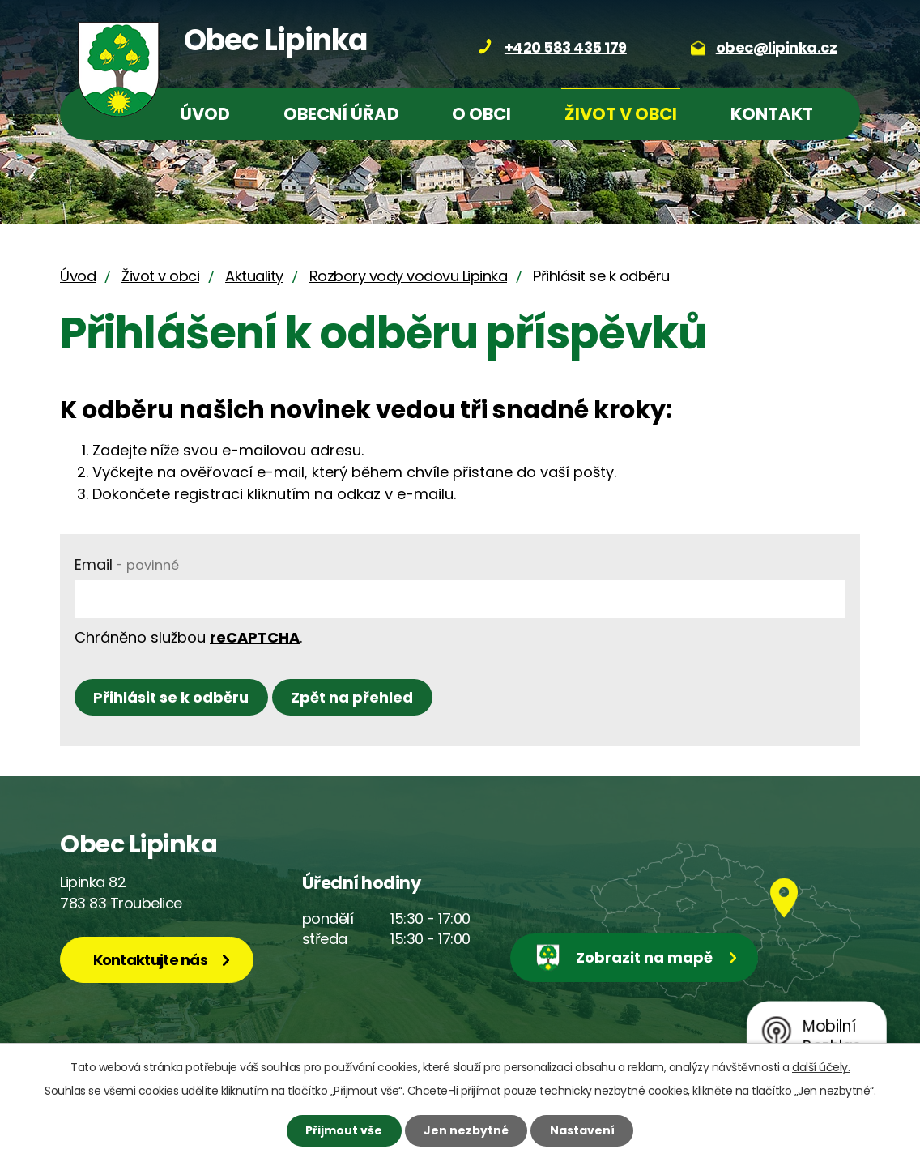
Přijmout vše (343, 1130)
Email (127, 564)
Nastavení (582, 1130)
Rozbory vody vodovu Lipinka (408, 276)
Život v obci (620, 114)
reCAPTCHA (255, 637)
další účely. (821, 1067)
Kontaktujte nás (150, 960)
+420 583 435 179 (566, 47)
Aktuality (254, 276)
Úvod (205, 114)
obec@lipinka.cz (776, 47)
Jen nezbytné (466, 1130)
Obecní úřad (341, 114)
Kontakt (771, 114)
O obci (481, 114)
